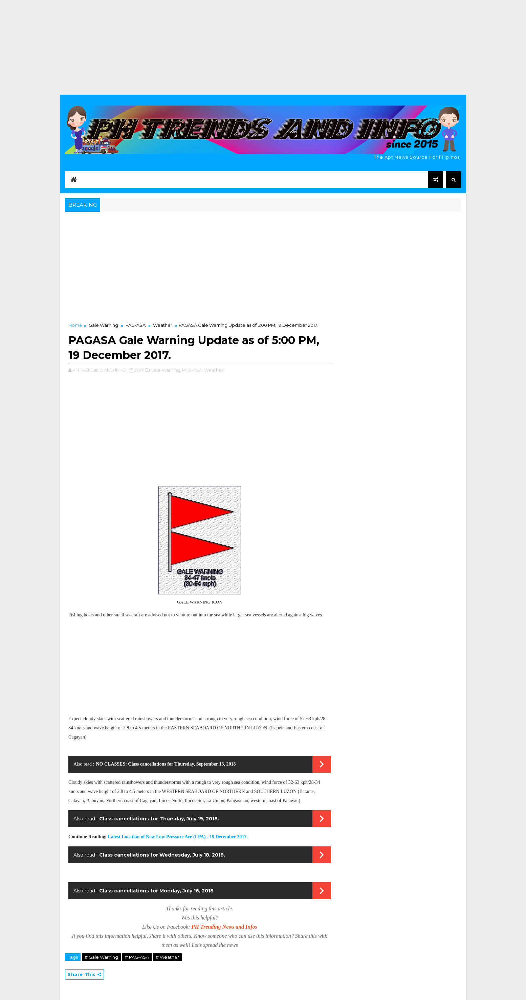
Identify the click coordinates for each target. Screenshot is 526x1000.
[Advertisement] (263, 47)
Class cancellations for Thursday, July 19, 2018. (159, 819)
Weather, (214, 370)
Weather (162, 325)
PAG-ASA (136, 325)
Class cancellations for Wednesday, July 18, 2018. (162, 855)
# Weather (167, 957)
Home (75, 325)
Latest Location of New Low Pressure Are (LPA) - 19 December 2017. (178, 836)
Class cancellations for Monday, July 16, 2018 (156, 891)
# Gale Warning (101, 957)
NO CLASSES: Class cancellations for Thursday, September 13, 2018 (166, 764)
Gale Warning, (166, 370)
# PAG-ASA (137, 957)
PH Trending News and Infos (224, 927)
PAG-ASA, (192, 370)
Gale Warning (103, 325)
